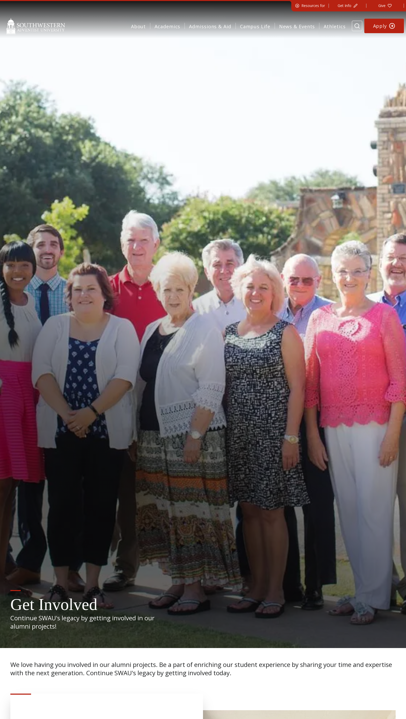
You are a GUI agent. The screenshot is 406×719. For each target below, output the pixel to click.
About (138, 26)
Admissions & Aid (210, 26)
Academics (167, 26)
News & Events (297, 26)
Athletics (334, 26)
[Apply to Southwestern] (384, 26)
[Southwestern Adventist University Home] (35, 26)
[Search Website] (357, 26)
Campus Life (255, 26)
